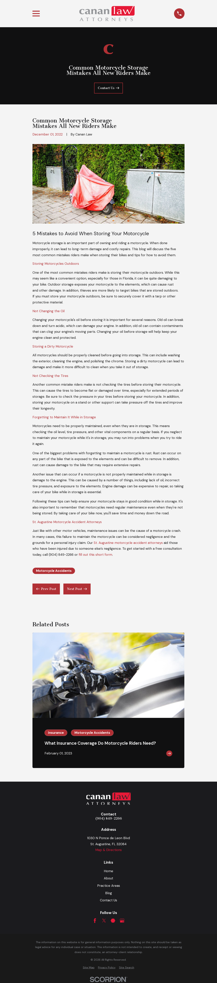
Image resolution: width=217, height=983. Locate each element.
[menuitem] (88, 967)
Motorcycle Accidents (54, 571)
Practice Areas (108, 885)
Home (108, 871)
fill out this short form (95, 554)
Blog (108, 893)
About (108, 878)
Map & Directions (108, 850)
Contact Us (108, 900)
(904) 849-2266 (61, 554)
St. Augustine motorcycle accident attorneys (128, 543)
